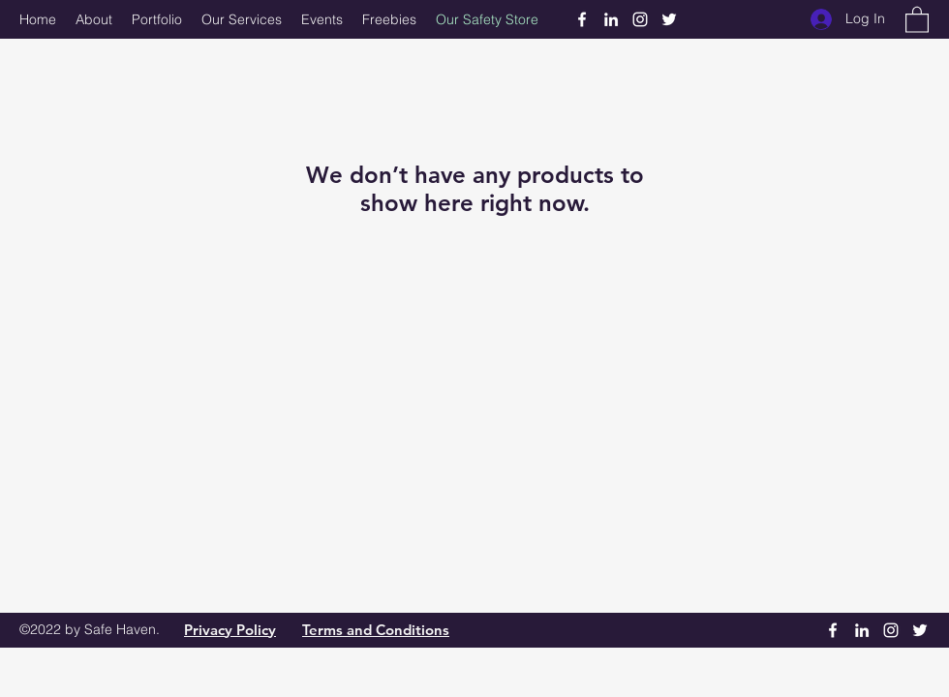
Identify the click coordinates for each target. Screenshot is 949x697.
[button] (917, 19)
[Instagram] (640, 19)
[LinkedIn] (611, 19)
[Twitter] (669, 19)
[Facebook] (582, 19)
